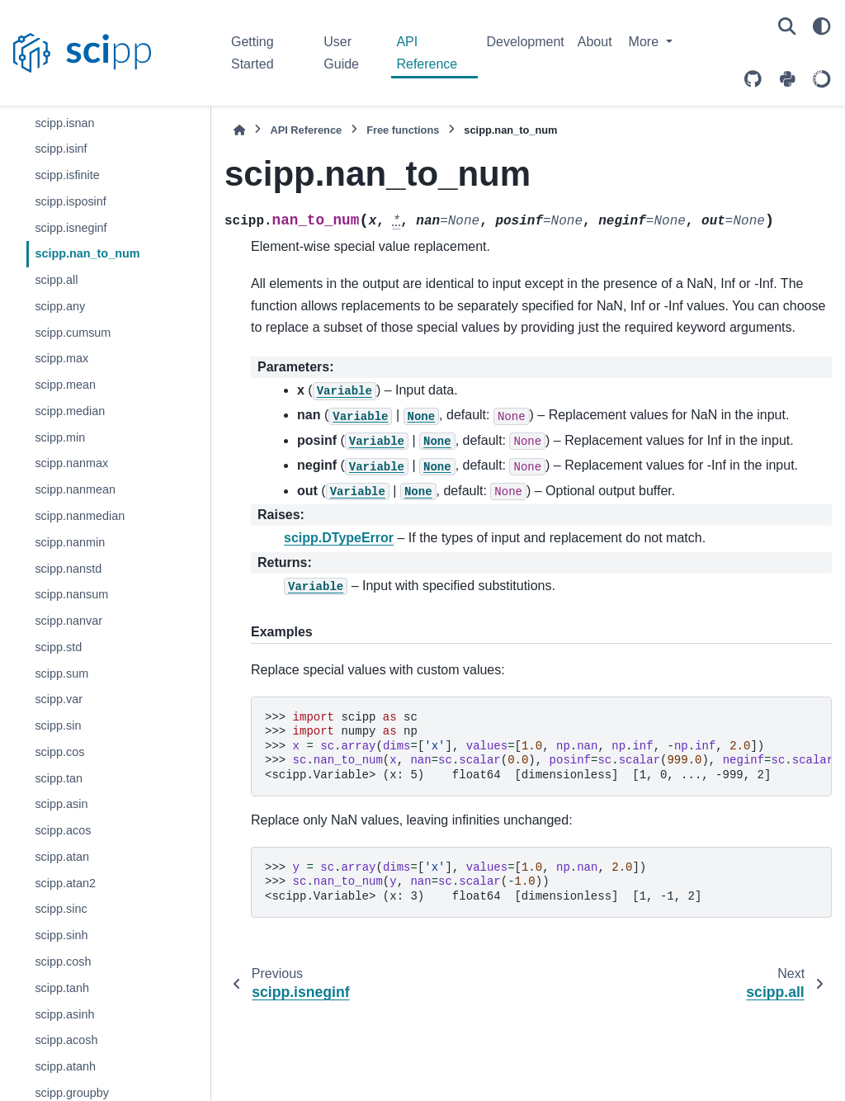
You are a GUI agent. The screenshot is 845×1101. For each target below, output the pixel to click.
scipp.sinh (61, 935)
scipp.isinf (61, 148)
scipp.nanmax (71, 463)
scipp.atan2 (65, 883)
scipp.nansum (71, 594)
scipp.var (59, 699)
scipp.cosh (63, 961)
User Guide (341, 52)
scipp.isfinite (67, 175)
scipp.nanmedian (80, 515)
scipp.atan (62, 856)
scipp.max (61, 358)
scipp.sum (61, 673)
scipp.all (56, 279)
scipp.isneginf (70, 227)
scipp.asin (61, 803)
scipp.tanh (62, 988)
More (646, 42)
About (595, 42)
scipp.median (70, 411)
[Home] (239, 130)
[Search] (787, 26)
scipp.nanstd (68, 568)
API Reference (426, 52)
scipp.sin (58, 725)
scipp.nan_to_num (87, 253)
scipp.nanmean (75, 489)
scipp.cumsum (73, 332)
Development (525, 42)
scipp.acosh (66, 1040)
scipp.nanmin (70, 542)
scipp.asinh (64, 1014)
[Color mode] (822, 26)
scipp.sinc (61, 908)
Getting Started (252, 52)
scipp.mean (65, 384)
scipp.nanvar (68, 620)
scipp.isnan (64, 123)
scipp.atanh (65, 1066)
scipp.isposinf (70, 201)
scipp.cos (59, 751)
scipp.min (60, 437)
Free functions (402, 130)
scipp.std (58, 647)
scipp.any (60, 306)
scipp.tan (59, 778)
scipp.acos (63, 830)
